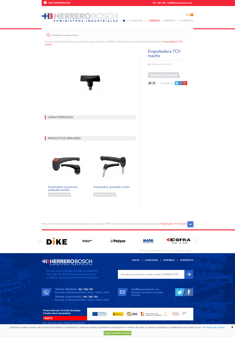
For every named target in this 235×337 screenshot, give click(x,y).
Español (191, 15)
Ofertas (154, 20)
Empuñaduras (154, 41)
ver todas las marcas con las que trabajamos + (166, 251)
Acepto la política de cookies (117, 333)
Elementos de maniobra (131, 41)
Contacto (186, 20)
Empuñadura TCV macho (174, 223)
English (187, 15)
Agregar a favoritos (160, 64)
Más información (59, 2)
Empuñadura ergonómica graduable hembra (63, 188)
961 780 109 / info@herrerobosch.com (172, 2)
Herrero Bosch (80, 17)
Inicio (58, 41)
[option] (57, 241)
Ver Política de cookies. (213, 327)
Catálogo (136, 20)
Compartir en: (167, 83)
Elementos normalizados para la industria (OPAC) (89, 41)
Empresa (170, 20)
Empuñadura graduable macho (111, 187)
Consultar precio (59, 195)
